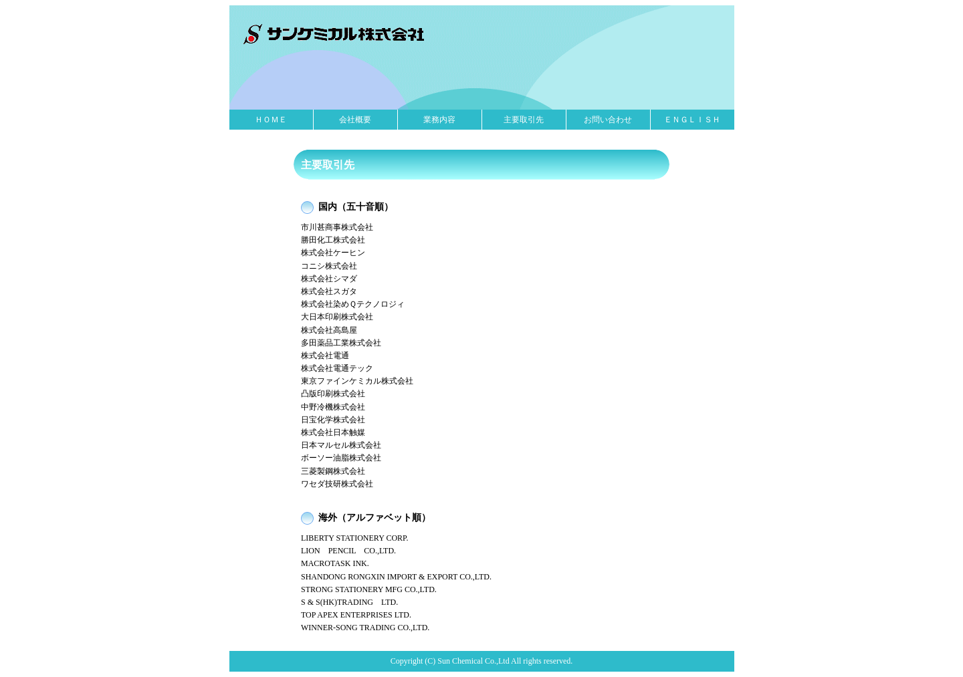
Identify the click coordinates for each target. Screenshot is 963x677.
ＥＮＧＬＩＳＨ (692, 119)
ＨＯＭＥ (271, 119)
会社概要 (355, 119)
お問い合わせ (608, 119)
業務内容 (439, 119)
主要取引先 (524, 119)
